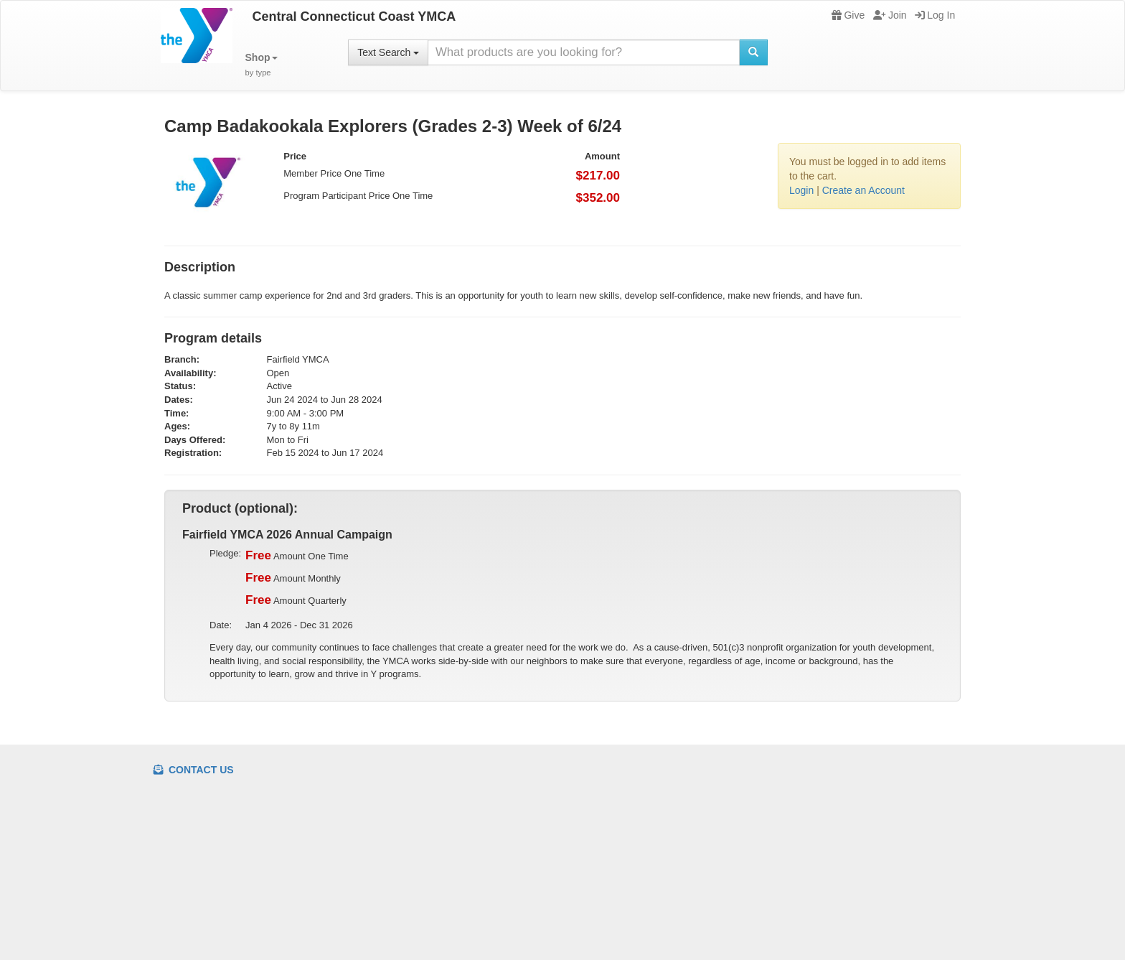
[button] (261, 64)
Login (801, 190)
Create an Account (863, 190)
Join (890, 15)
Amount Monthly (293, 578)
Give (848, 15)
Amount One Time (297, 555)
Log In (935, 15)
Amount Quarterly (296, 600)
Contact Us (194, 769)
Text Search (388, 52)
